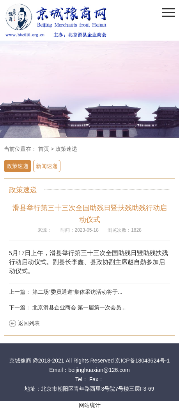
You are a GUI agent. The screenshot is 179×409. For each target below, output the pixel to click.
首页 (43, 149)
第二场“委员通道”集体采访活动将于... (77, 292)
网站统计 (90, 405)
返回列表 (29, 323)
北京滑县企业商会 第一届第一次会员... (79, 307)
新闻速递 (47, 166)
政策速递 (66, 149)
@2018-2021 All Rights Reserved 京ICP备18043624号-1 (101, 360)
